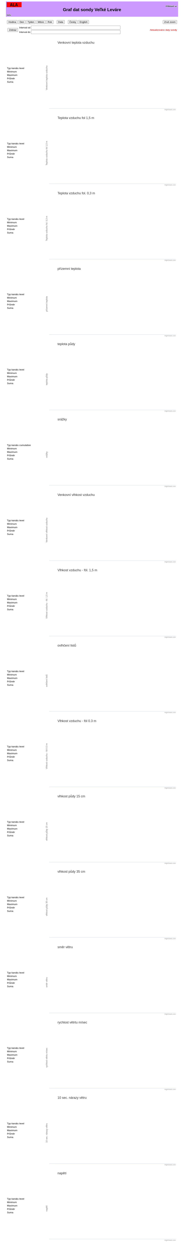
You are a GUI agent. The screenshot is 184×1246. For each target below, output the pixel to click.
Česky (72, 22)
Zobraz (12, 30)
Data (60, 22)
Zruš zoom (170, 22)
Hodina (12, 22)
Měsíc (41, 22)
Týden (30, 22)
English (84, 22)
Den (22, 22)
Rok (50, 22)
